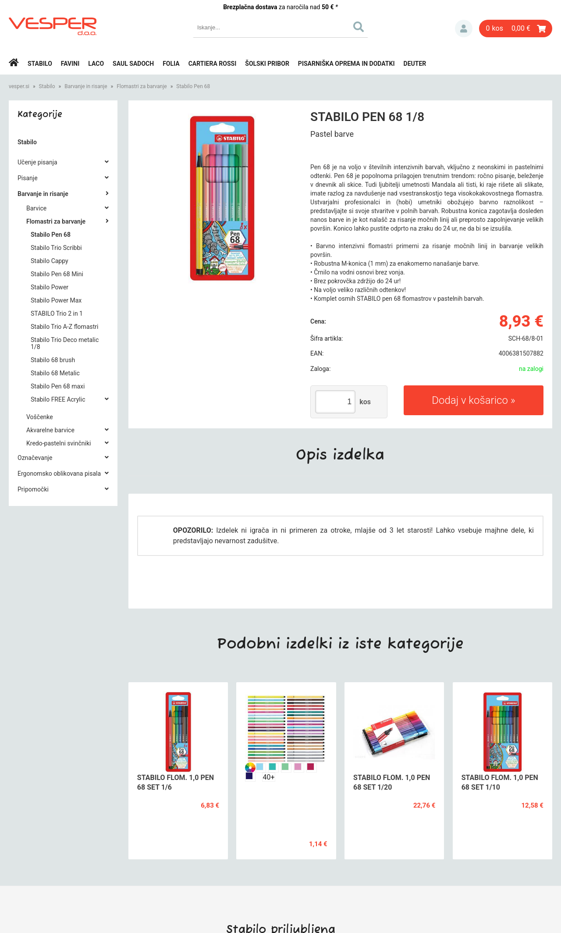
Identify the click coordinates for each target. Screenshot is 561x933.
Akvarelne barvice (50, 430)
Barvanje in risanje (85, 86)
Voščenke (39, 416)
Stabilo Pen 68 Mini (57, 274)
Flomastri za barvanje (142, 86)
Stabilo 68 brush (53, 359)
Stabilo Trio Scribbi (56, 247)
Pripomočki (33, 489)
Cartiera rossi (212, 63)
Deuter (415, 63)
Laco (96, 63)
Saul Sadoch (133, 63)
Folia (171, 63)
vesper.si (19, 86)
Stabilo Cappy (49, 260)
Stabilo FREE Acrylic (58, 399)
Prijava (463, 28)
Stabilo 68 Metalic (55, 373)
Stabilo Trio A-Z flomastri (64, 326)
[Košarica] (515, 28)
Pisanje (28, 178)
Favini (70, 63)
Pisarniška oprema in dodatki (346, 63)
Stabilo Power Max (56, 300)
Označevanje (35, 457)
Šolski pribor (267, 63)
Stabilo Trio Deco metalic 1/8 (65, 343)
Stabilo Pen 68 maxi (58, 386)
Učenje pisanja (37, 162)
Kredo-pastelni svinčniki (58, 443)
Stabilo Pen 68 (193, 86)
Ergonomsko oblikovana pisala (59, 473)
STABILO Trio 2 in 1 (57, 313)
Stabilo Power (49, 287)
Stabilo (40, 63)
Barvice (36, 208)
